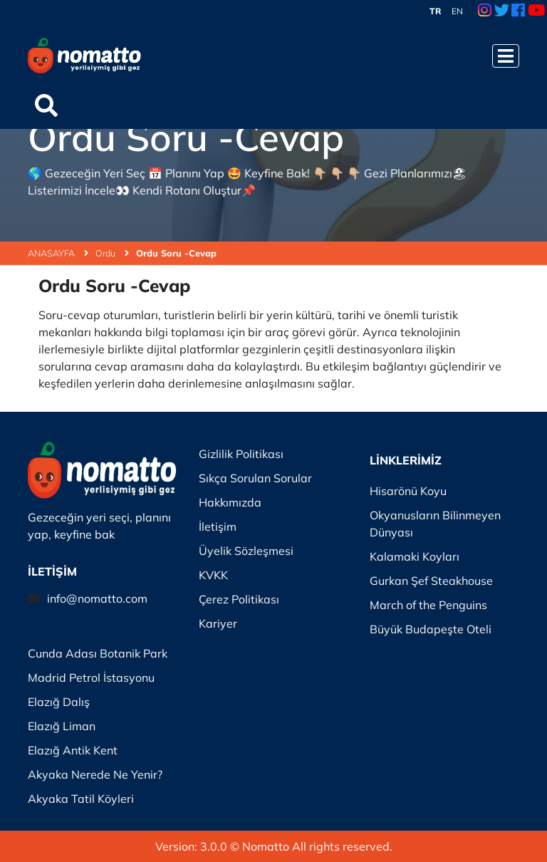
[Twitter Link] (501, 11)
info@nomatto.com (97, 598)
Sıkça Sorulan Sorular (255, 478)
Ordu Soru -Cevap (176, 253)
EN (457, 11)
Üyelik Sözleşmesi (246, 551)
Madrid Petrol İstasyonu (91, 677)
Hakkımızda (230, 502)
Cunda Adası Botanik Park (97, 653)
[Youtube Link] (536, 11)
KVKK (213, 575)
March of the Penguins (428, 605)
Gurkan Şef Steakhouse (431, 580)
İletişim (217, 526)
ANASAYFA (58, 253)
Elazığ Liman (61, 726)
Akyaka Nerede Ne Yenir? (95, 774)
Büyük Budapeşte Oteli (430, 629)
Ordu (112, 253)
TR (435, 11)
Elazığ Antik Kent (73, 750)
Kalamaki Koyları (414, 556)
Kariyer (218, 623)
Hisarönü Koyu (408, 491)
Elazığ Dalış (59, 702)
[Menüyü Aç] (505, 56)
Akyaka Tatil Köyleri (81, 798)
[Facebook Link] (518, 11)
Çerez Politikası (239, 599)
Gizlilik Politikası (241, 454)
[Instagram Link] (484, 11)
